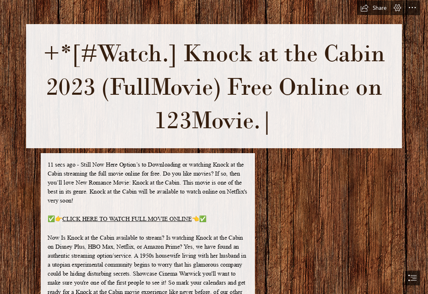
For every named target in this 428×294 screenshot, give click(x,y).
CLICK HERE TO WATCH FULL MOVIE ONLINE (127, 219)
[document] (214, 147)
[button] (373, 7)
